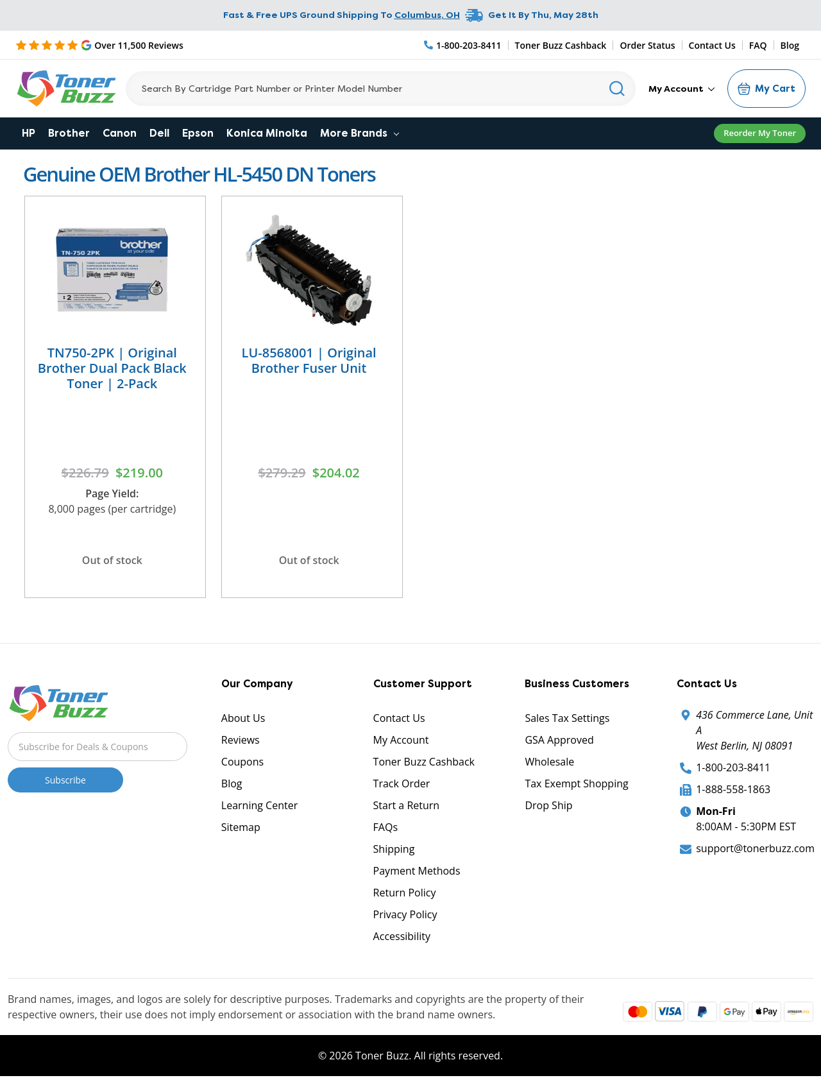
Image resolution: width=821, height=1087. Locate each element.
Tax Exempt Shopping (576, 783)
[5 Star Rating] (99, 45)
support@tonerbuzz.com (755, 848)
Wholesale (549, 762)
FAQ (758, 45)
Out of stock (112, 560)
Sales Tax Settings (567, 718)
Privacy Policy (405, 914)
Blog (790, 45)
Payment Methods (417, 871)
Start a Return (406, 805)
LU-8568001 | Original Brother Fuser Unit (309, 360)
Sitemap (240, 827)
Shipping (394, 849)
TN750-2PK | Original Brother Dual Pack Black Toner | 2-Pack (112, 368)
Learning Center (259, 805)
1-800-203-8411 (733, 767)
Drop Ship (548, 805)
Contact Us (712, 45)
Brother (69, 133)
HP (28, 133)
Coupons (242, 762)
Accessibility (401, 936)
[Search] (381, 88)
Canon (120, 133)
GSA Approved (559, 740)
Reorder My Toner (760, 133)
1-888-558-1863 (733, 789)
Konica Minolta (266, 133)
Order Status (647, 45)
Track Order (401, 783)
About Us (243, 718)
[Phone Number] (463, 45)
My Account (681, 88)
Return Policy (404, 893)
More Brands (359, 133)
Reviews (240, 740)
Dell (159, 133)
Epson (198, 133)
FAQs (385, 827)
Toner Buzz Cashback (561, 45)
